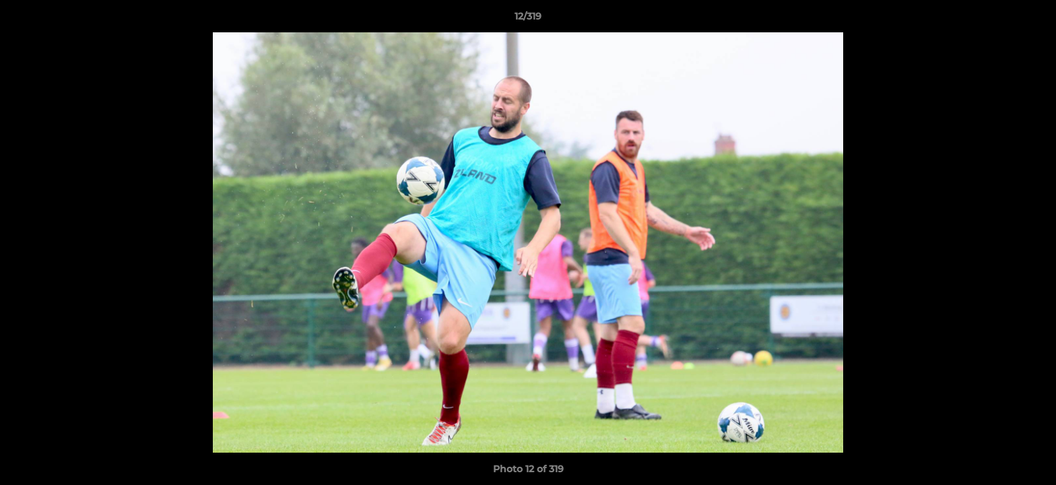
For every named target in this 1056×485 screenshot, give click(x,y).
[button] (1032, 19)
